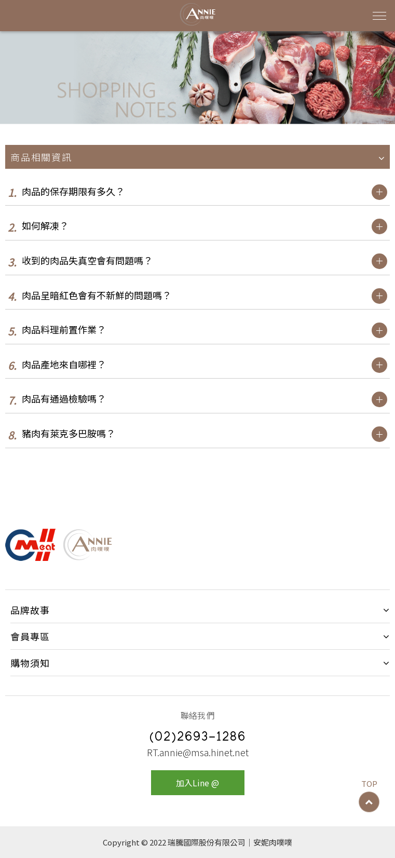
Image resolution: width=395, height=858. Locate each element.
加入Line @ (197, 782)
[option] (197, 77)
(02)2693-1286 (197, 738)
